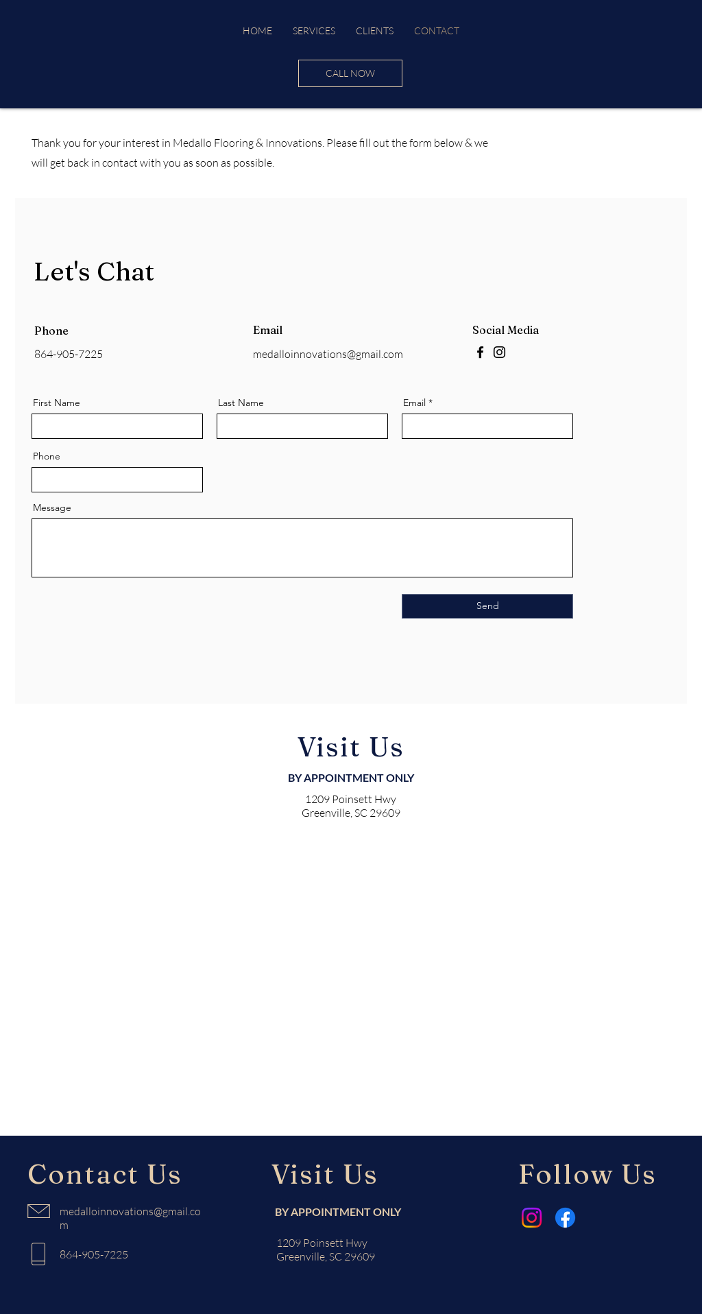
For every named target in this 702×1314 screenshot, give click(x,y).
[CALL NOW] (350, 73)
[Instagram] (499, 352)
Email (414, 402)
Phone (46, 456)
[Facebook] (480, 352)
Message (52, 507)
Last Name (241, 402)
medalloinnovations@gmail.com (328, 354)
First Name (56, 402)
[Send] (487, 606)
